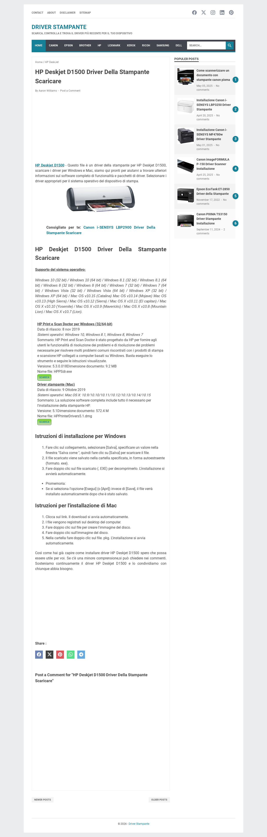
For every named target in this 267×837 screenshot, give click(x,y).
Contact (37, 12)
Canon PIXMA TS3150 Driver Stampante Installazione (212, 218)
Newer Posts (42, 799)
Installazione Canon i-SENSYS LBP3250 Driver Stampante (214, 104)
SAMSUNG (163, 45)
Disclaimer (68, 12)
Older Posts (159, 799)
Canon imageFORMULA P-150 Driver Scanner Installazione (213, 164)
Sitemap (85, 12)
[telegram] (81, 655)
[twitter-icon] (203, 12)
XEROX (131, 45)
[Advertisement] (100, 128)
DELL (179, 45)
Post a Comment (70, 90)
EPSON (68, 45)
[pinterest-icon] (231, 12)
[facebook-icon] (194, 12)
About (51, 12)
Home (38, 45)
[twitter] (49, 655)
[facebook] (39, 655)
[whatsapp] (70, 655)
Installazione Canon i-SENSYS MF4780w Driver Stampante (212, 134)
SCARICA (44, 377)
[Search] (206, 45)
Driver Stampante (59, 27)
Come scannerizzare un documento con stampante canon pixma (213, 75)
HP (99, 45)
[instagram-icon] (212, 12)
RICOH (146, 45)
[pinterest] (60, 655)
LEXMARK (114, 45)
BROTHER (85, 45)
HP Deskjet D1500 (49, 165)
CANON (53, 45)
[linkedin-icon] (222, 12)
